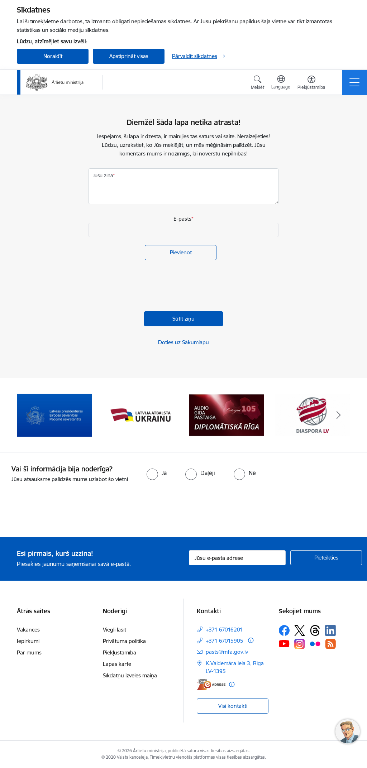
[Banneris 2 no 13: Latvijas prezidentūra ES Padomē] (54, 414)
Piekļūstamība (119, 652)
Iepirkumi (28, 641)
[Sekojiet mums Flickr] (315, 643)
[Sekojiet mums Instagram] (299, 644)
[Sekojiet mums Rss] (330, 644)
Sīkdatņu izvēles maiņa (130, 675)
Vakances (28, 629)
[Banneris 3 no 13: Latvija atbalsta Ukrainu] (140, 414)
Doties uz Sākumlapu (183, 342)
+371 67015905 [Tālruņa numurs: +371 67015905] (224, 640)
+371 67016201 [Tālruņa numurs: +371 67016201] (224, 629)
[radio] (157, 473)
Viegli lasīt (114, 629)
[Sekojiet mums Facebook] (284, 630)
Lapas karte (117, 664)
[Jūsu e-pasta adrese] (237, 557)
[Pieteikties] (326, 557)
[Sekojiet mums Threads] (315, 630)
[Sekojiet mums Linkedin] (330, 630)
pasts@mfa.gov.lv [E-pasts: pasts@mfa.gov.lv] (227, 651)
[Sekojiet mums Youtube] (284, 643)
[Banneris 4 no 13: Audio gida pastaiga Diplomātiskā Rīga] (226, 414)
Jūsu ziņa (103, 175)
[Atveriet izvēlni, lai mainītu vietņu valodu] (281, 83)
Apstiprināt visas (128, 56)
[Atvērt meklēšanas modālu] (257, 83)
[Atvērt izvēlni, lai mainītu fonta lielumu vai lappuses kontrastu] (311, 83)
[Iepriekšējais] (28, 415)
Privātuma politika (124, 641)
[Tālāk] (338, 415)
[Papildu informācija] (250, 640)
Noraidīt (52, 56)
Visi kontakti (232, 705)
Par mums (29, 652)
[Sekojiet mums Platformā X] (299, 630)
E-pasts (182, 218)
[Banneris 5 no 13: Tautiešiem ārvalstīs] (312, 414)
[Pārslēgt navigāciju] (354, 82)
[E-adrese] (211, 684)
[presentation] (143, 287)
